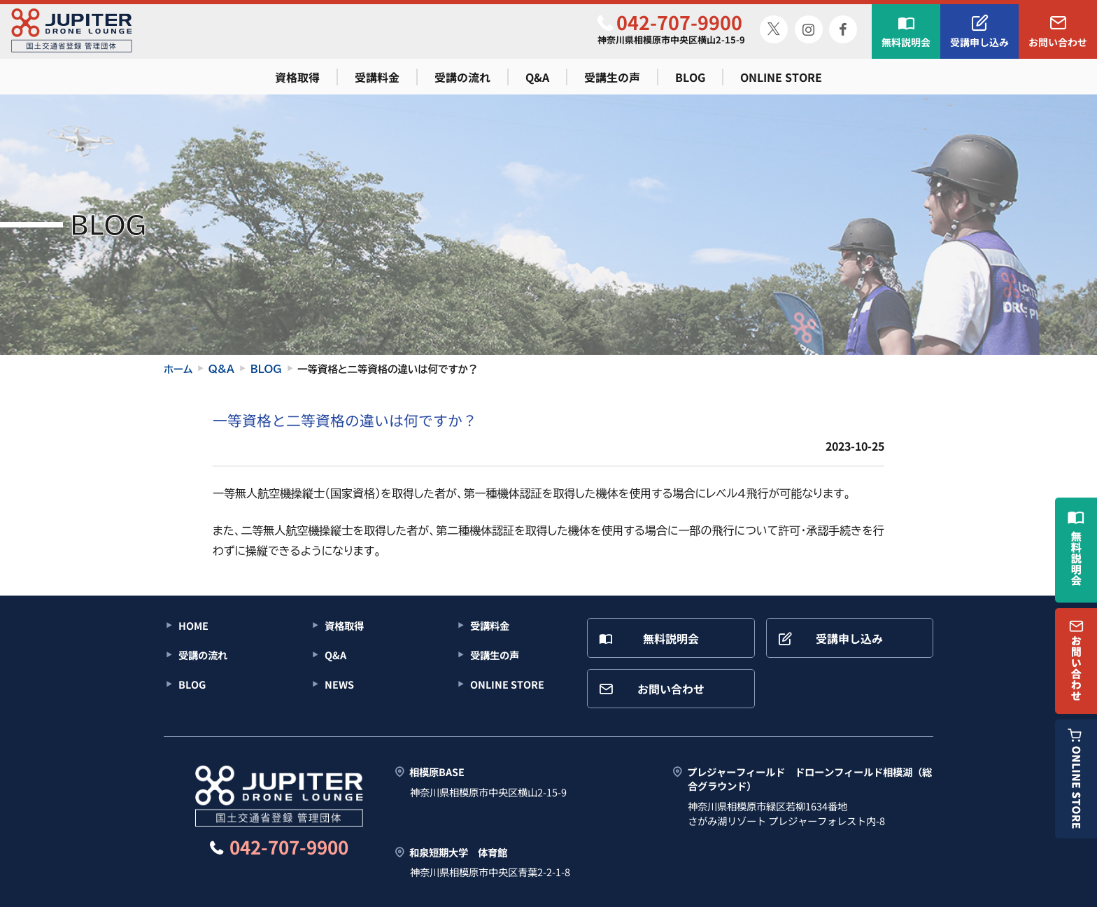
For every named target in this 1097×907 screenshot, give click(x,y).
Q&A (537, 77)
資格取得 (297, 77)
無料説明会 (906, 31)
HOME (193, 625)
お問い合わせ (1057, 31)
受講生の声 (612, 77)
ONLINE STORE (781, 77)
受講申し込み (979, 31)
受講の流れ (462, 77)
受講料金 (377, 77)
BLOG (690, 77)
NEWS (339, 684)
